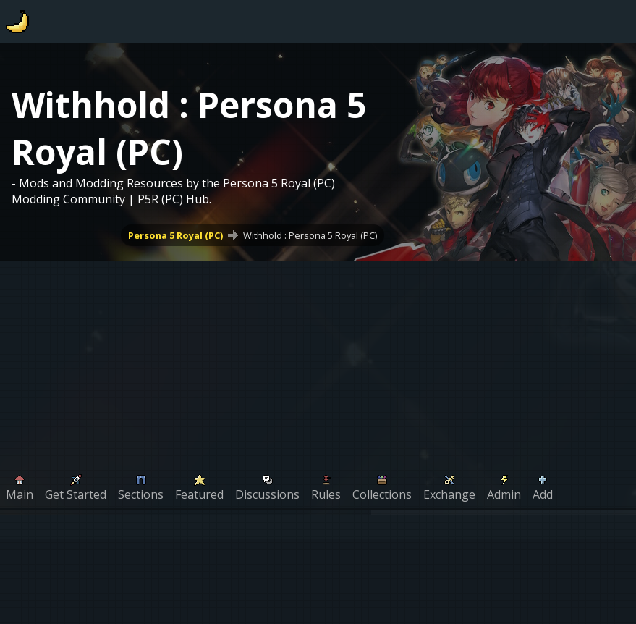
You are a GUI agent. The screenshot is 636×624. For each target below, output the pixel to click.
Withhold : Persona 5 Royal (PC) (310, 235)
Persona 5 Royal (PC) (175, 235)
